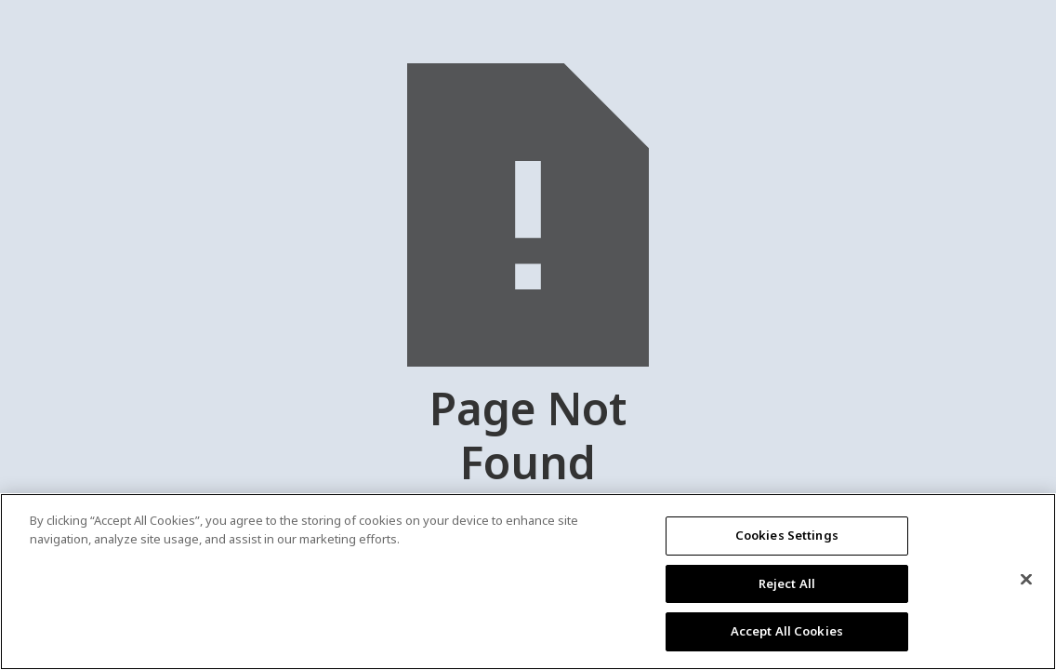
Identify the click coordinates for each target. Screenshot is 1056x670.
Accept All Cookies (787, 631)
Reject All (787, 583)
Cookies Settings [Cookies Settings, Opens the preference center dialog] (786, 535)
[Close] (1026, 579)
